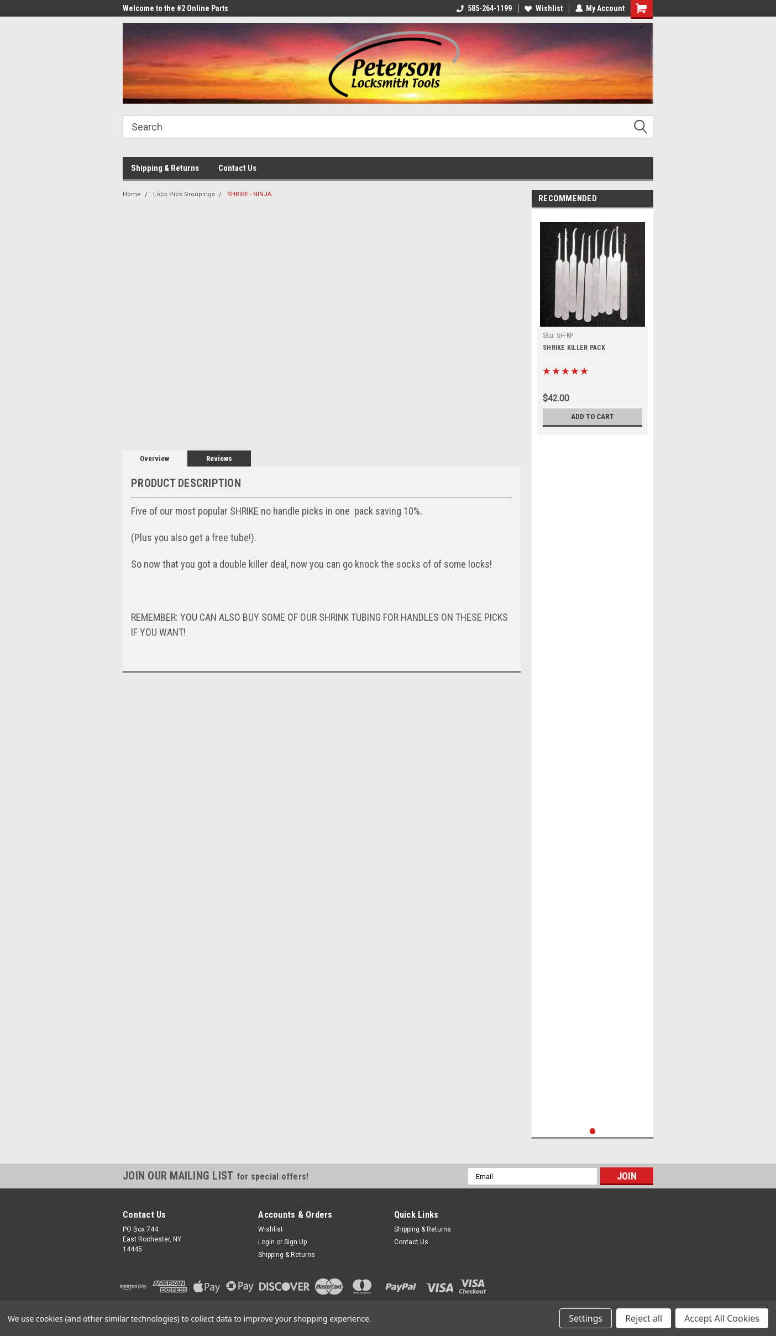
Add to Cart (593, 416)
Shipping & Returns (165, 168)
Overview (154, 458)
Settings (585, 1318)
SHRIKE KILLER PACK (574, 348)
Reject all (643, 1318)
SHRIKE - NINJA (249, 194)
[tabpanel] (592, 324)
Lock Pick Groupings (184, 194)
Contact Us (237, 168)
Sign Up (295, 1242)
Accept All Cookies (721, 1318)
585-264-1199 (483, 8)
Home (132, 194)
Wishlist (543, 8)
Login (266, 1242)
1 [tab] (593, 1131)
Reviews (219, 458)
